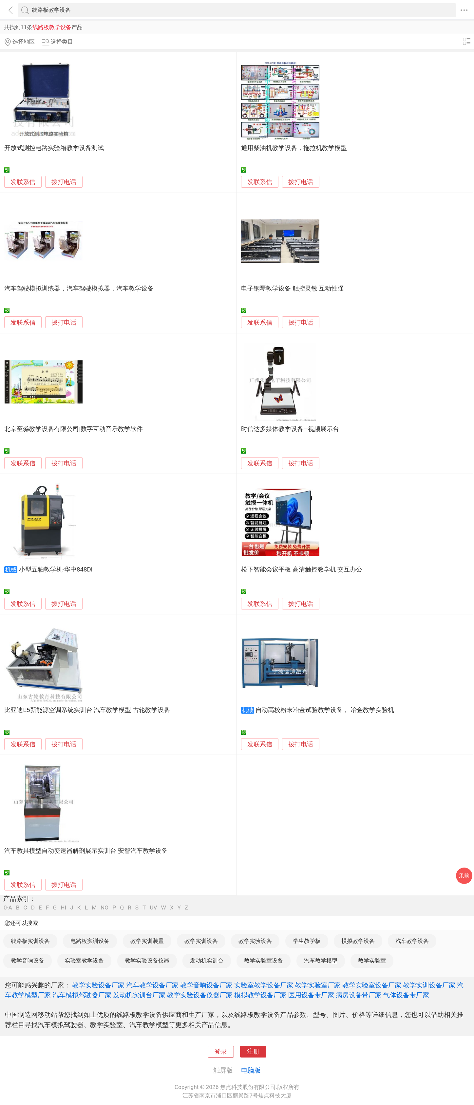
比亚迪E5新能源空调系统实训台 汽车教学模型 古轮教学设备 (87, 710)
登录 (221, 1051)
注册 (253, 1051)
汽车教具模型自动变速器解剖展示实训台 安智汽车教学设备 (86, 850)
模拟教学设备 (358, 941)
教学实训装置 (147, 941)
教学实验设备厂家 (98, 985)
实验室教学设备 (84, 960)
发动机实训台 (206, 960)
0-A (8, 907)
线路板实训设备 (30, 941)
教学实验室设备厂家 (371, 985)
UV (153, 907)
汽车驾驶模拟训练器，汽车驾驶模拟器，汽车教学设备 (79, 288)
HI (63, 907)
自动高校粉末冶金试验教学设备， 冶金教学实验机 (325, 710)
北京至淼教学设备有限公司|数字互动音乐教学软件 (73, 429)
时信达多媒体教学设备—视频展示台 (290, 429)
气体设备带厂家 (406, 995)
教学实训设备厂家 (429, 985)
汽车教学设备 (412, 941)
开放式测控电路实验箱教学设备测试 (54, 148)
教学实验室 (372, 960)
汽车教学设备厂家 (152, 985)
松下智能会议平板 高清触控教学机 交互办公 (301, 569)
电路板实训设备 (89, 941)
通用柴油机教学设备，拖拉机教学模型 (294, 148)
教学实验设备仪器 (147, 960)
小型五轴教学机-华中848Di (56, 569)
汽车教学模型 (320, 960)
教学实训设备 (201, 941)
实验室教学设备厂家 (263, 985)
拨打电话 (63, 181)
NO (104, 907)
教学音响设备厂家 (206, 985)
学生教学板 (307, 941)
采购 (464, 875)
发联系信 (22, 182)
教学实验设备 (255, 941)
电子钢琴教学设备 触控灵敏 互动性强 (292, 288)
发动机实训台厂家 (139, 995)
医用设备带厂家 (311, 995)
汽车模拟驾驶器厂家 (81, 995)
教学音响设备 (27, 960)
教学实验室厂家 (318, 985)
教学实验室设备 (263, 960)
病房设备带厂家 (359, 995)
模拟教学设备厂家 (260, 995)
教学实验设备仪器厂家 (200, 995)
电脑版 (251, 1070)
